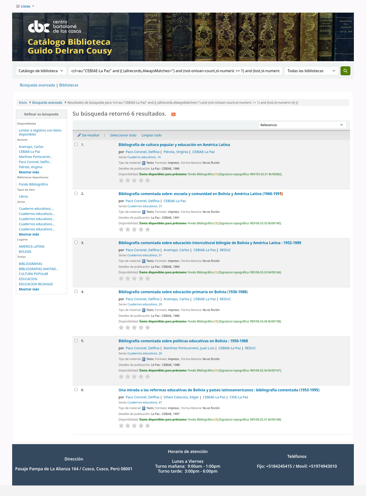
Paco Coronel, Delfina (143, 152)
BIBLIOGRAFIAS (30, 263)
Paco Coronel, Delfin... (35, 162)
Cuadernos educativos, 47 (144, 402)
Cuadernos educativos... (37, 213)
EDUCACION (28, 279)
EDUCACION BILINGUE (36, 284)
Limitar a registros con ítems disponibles (40, 132)
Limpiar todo (151, 135)
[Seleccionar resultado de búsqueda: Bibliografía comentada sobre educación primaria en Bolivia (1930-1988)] (75, 291)
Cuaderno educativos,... (36, 208)
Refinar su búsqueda (41, 114)
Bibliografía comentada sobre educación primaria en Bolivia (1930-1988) (183, 291)
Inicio (23, 102)
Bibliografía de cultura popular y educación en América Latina (174, 144)
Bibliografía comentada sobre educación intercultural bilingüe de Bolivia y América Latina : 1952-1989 (210, 242)
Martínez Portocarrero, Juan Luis (189, 348)
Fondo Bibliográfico (33, 184)
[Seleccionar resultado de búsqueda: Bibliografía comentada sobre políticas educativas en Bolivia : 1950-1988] (75, 340)
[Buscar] (345, 70)
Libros (23, 196)
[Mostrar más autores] (29, 172)
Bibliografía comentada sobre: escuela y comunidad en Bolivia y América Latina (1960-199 (201, 193)
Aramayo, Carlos (31, 146)
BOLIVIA (25, 251)
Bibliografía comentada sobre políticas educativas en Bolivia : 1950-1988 (183, 340)
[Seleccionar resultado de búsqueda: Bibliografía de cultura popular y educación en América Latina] (75, 144)
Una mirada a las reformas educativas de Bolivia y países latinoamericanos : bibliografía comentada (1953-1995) (219, 390)
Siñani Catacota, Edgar (181, 397)
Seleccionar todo (123, 135)
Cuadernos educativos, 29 (144, 304)
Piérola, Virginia (30, 167)
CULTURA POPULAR (33, 273)
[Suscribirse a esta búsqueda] (173, 114)
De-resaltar (88, 135)
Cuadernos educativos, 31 (144, 255)
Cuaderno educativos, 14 (144, 157)
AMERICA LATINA (31, 246)
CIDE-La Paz (238, 397)
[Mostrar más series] (29, 234)
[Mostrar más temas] (29, 289)
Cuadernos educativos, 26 (144, 353)
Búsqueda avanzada (37, 85)
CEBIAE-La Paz (29, 151)
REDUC (225, 250)
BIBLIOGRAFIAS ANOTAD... (38, 269)
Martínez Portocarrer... (35, 156)
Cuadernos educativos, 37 (144, 206)
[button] (25, 6)
